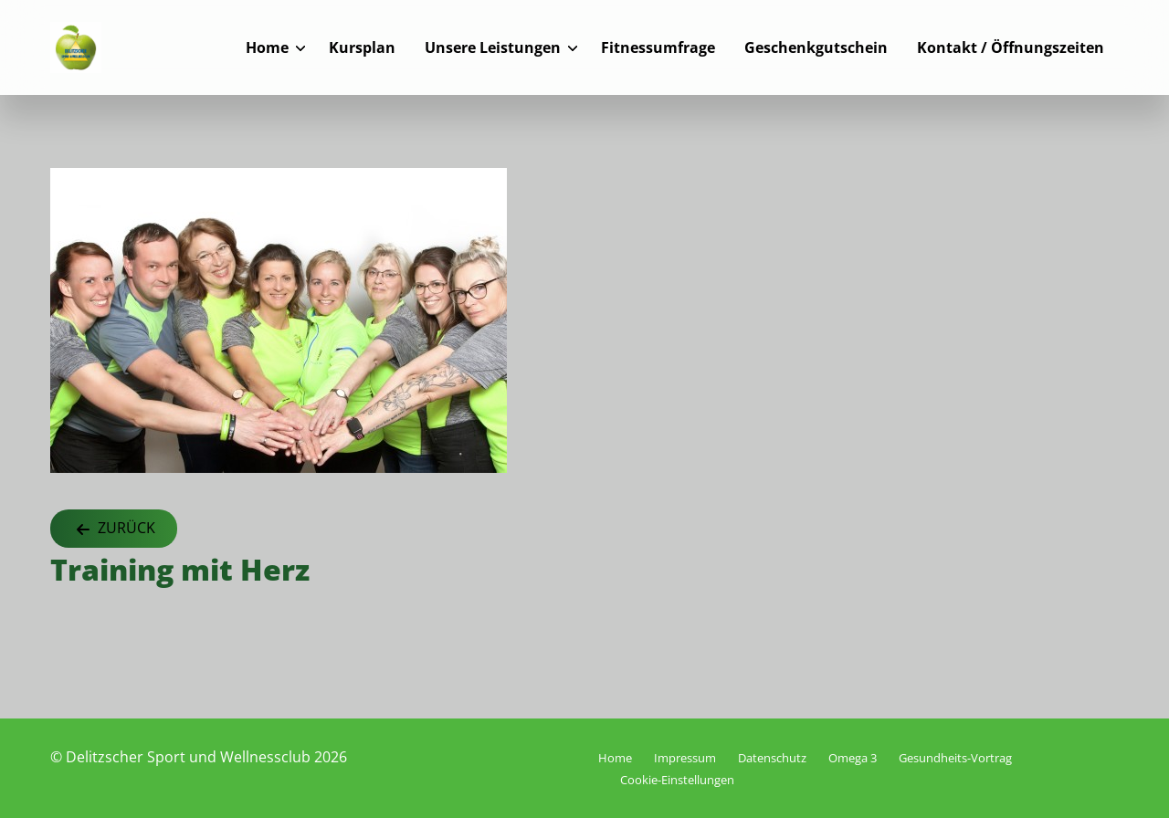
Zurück (113, 529)
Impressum (685, 758)
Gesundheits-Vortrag (955, 758)
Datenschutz (772, 758)
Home (267, 47)
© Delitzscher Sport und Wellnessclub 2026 (198, 757)
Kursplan (362, 47)
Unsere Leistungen (493, 47)
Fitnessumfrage (658, 47)
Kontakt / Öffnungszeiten (1010, 47)
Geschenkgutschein (816, 47)
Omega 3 (852, 758)
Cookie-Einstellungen (677, 779)
